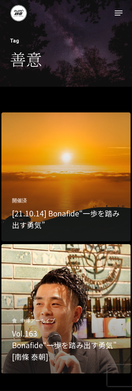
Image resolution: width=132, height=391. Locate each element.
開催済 (19, 200)
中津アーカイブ (37, 321)
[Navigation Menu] (118, 13)
